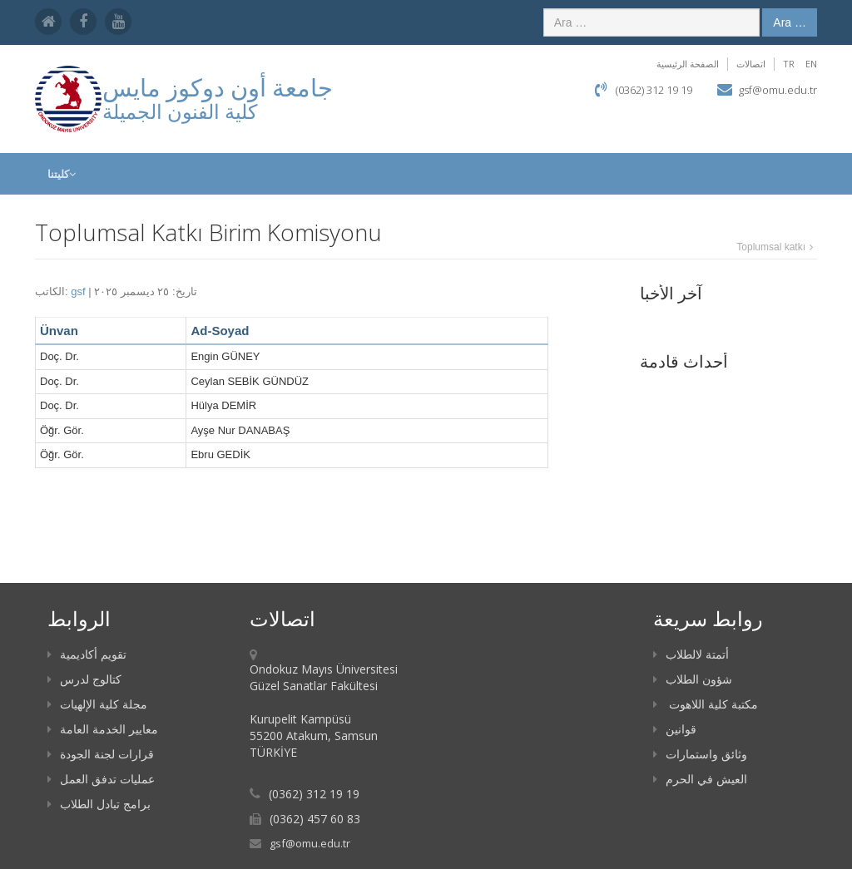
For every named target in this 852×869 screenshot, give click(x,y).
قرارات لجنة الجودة (100, 754)
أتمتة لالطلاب (691, 654)
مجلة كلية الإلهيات (97, 704)
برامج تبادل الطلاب (99, 804)
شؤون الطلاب (692, 679)
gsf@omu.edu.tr (778, 89)
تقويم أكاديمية (86, 654)
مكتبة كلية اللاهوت (705, 704)
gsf (78, 291)
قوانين (674, 729)
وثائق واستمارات (700, 754)
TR (789, 63)
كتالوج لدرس (84, 679)
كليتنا (61, 173)
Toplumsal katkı (770, 247)
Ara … (789, 22)
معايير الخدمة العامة (102, 729)
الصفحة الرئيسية (687, 63)
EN (811, 63)
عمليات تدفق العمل (101, 779)
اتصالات (750, 63)
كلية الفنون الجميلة (179, 111)
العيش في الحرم (700, 779)
